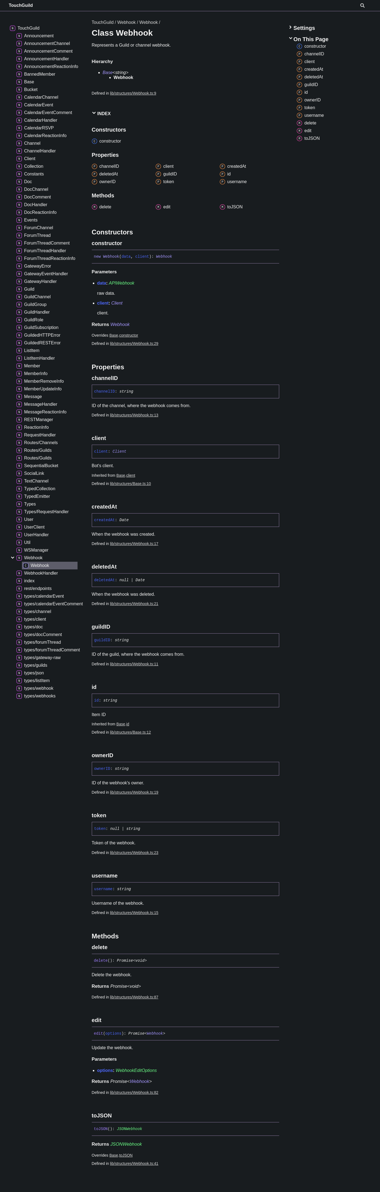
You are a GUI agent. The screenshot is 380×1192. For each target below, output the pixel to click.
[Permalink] (127, 243)
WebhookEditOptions (136, 1070)
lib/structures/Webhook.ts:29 (134, 343)
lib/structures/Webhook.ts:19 (134, 792)
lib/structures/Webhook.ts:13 (134, 415)
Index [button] (101, 113)
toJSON (126, 1155)
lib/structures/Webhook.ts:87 (134, 997)
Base (108, 72)
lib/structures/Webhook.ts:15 (134, 912)
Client (116, 303)
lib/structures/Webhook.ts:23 (134, 852)
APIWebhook (121, 283)
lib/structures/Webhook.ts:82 (134, 1092)
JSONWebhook (129, 1129)
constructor (128, 335)
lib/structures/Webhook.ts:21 (134, 603)
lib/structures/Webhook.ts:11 (134, 664)
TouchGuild (21, 5)
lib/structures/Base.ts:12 (130, 732)
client (130, 475)
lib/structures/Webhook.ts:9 (133, 93)
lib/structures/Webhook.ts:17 (134, 543)
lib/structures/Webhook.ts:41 (134, 1163)
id (127, 724)
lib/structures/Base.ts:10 (130, 483)
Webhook (126, 22)
